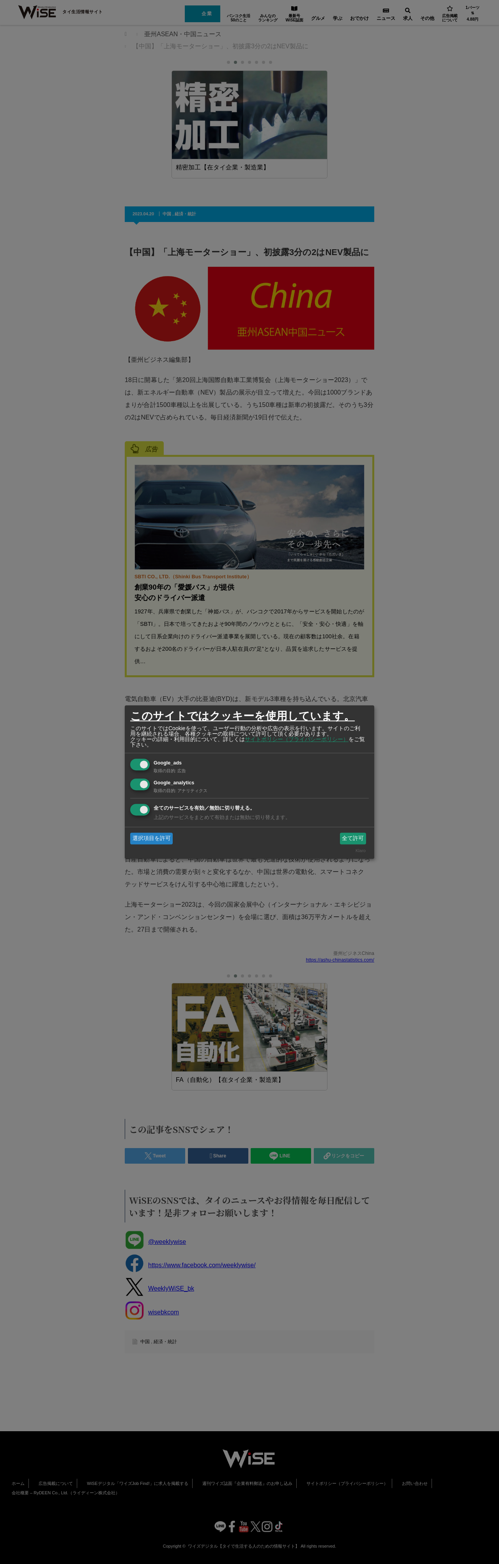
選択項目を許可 (152, 838)
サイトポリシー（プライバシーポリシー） (297, 739)
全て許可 (353, 838)
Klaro (361, 851)
